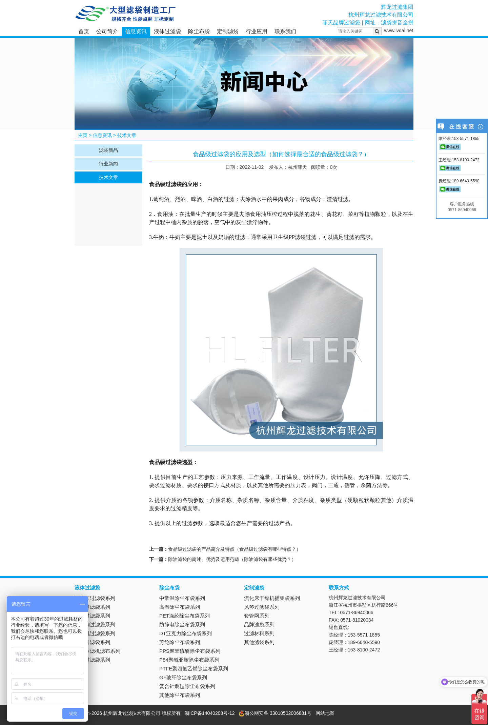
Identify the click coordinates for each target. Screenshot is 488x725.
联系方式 (339, 587)
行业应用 (256, 31)
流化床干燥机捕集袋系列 (272, 598)
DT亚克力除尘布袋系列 (185, 633)
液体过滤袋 (167, 31)
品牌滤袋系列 (259, 624)
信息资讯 (136, 31)
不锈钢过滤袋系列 (95, 624)
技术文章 (126, 135)
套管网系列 (256, 616)
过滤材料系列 (259, 633)
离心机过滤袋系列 (95, 633)
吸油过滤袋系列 (92, 616)
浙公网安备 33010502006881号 (275, 713)
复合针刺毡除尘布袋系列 (187, 686)
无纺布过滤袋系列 (95, 598)
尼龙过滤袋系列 (92, 607)
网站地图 (325, 713)
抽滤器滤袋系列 (92, 642)
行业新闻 (108, 163)
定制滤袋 (228, 31)
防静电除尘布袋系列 (182, 624)
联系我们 (285, 31)
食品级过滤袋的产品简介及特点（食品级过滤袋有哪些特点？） (234, 549)
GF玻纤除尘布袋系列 (183, 677)
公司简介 (107, 31)
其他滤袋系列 (259, 642)
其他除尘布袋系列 (179, 695)
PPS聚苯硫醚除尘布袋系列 (189, 651)
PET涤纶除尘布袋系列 (184, 616)
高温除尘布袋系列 (179, 607)
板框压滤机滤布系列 (97, 651)
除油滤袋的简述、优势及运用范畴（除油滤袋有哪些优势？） (232, 559)
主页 (82, 135)
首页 (83, 31)
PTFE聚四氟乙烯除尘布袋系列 (193, 668)
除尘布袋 (199, 31)
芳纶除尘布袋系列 (179, 642)
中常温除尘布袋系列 (182, 598)
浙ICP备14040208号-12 (210, 713)
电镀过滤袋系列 (92, 660)
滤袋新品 (108, 150)
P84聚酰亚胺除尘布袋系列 (189, 660)
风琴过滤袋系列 (262, 607)
